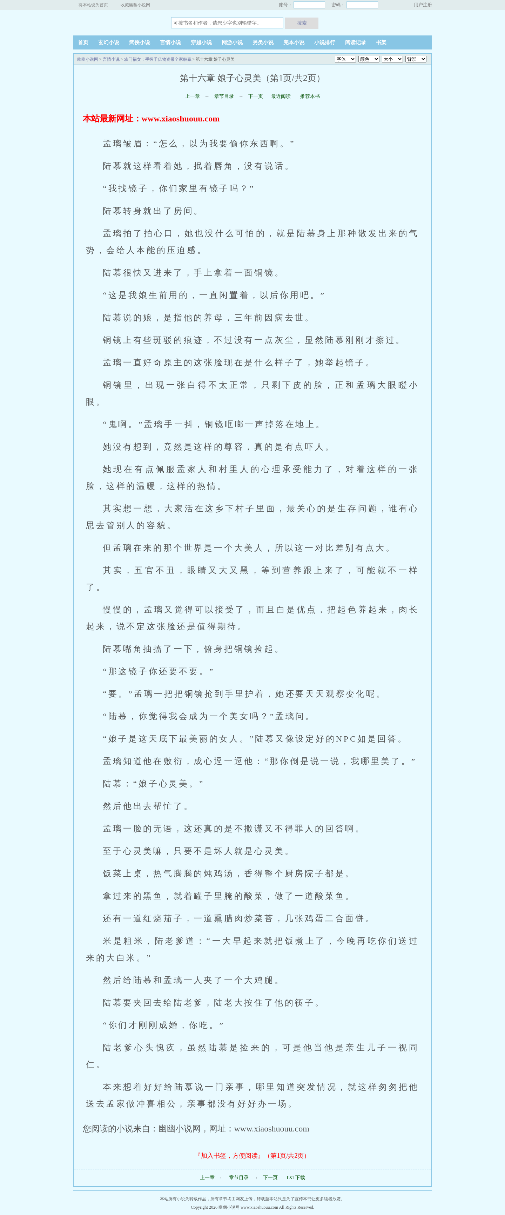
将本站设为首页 (93, 4)
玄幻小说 (108, 42)
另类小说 (263, 42)
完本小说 (293, 42)
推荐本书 (309, 96)
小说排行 (324, 42)
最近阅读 (281, 96)
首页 (83, 42)
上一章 (192, 96)
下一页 (255, 96)
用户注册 (423, 4)
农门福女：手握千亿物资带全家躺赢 (157, 59)
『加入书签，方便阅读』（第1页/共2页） (252, 1155)
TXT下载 (295, 1177)
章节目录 (224, 96)
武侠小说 (139, 42)
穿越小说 (201, 42)
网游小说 (232, 42)
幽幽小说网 (117, 22)
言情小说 (170, 42)
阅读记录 (355, 42)
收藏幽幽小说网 (135, 4)
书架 (381, 42)
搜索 (302, 23)
